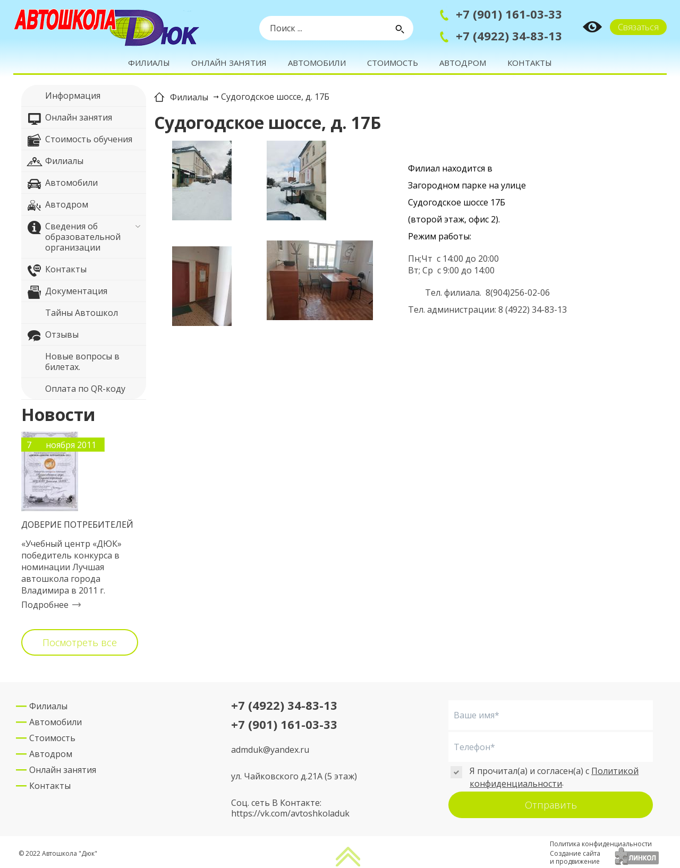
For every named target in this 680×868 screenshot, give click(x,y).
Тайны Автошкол (72, 314)
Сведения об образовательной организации (74, 236)
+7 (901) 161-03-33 (509, 14)
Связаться (638, 27)
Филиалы (149, 62)
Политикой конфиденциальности (554, 777)
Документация (67, 292)
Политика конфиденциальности (601, 843)
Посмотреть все (79, 642)
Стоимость (392, 62)
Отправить (551, 804)
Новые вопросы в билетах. (73, 361)
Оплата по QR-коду (76, 390)
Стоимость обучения (79, 141)
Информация (63, 97)
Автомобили (317, 62)
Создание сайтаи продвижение (575, 857)
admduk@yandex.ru (270, 749)
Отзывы (53, 336)
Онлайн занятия (229, 62)
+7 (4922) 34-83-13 (509, 36)
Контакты (529, 62)
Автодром (462, 62)
